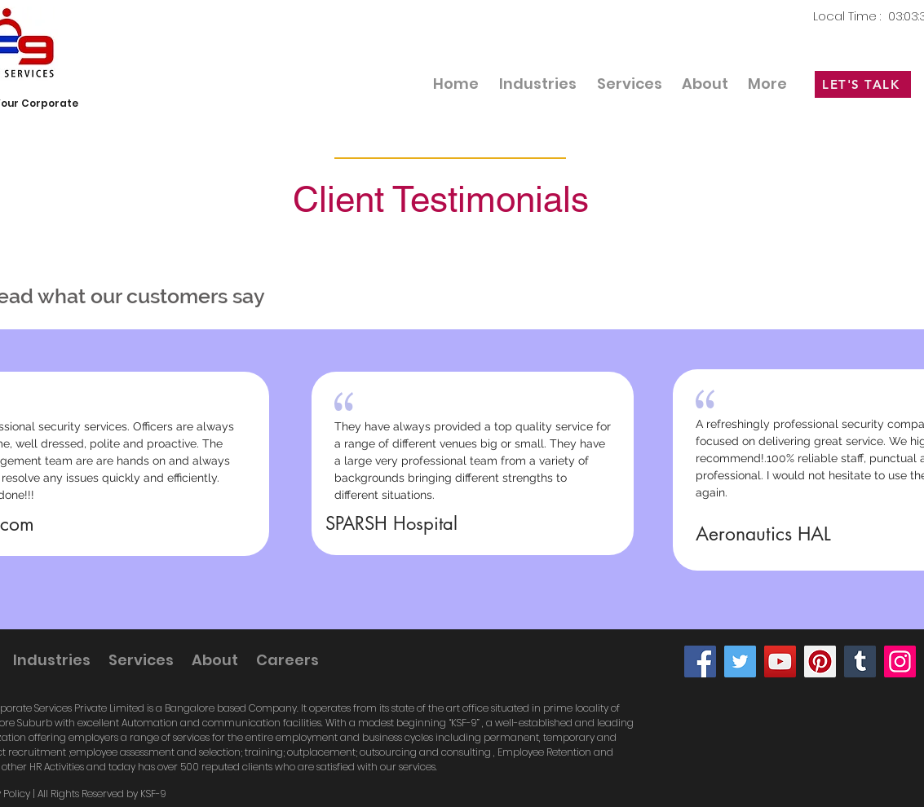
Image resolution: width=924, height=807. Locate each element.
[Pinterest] (820, 661)
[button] (629, 84)
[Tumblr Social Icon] (860, 661)
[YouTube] (780, 661)
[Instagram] (900, 661)
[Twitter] (740, 661)
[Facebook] (700, 661)
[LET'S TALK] (863, 84)
